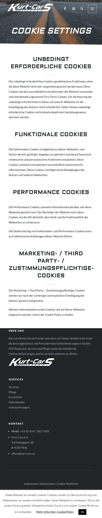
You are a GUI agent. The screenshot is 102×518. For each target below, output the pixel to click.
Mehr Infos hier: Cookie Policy (55, 511)
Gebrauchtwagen (19, 407)
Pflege (12, 392)
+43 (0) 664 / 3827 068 (34, 431)
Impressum (31, 483)
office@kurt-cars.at (23, 453)
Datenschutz (47, 483)
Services (14, 387)
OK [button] (82, 511)
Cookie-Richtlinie (67, 483)
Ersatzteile (15, 397)
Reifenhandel (17, 402)
